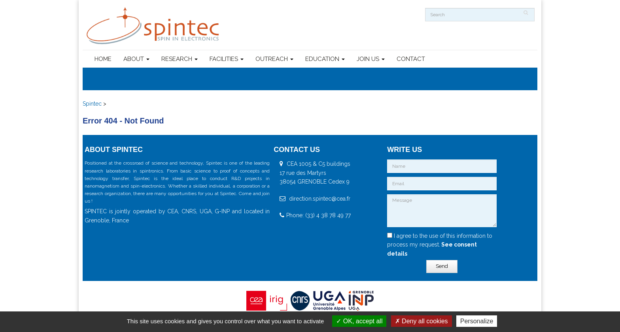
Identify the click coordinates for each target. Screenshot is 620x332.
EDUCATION (325, 59)
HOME (103, 59)
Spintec (92, 104)
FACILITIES (227, 59)
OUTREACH (274, 59)
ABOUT (136, 59)
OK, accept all (359, 321)
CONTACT (411, 59)
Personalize (476, 321)
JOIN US (371, 59)
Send (442, 266)
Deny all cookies (421, 321)
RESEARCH (179, 59)
